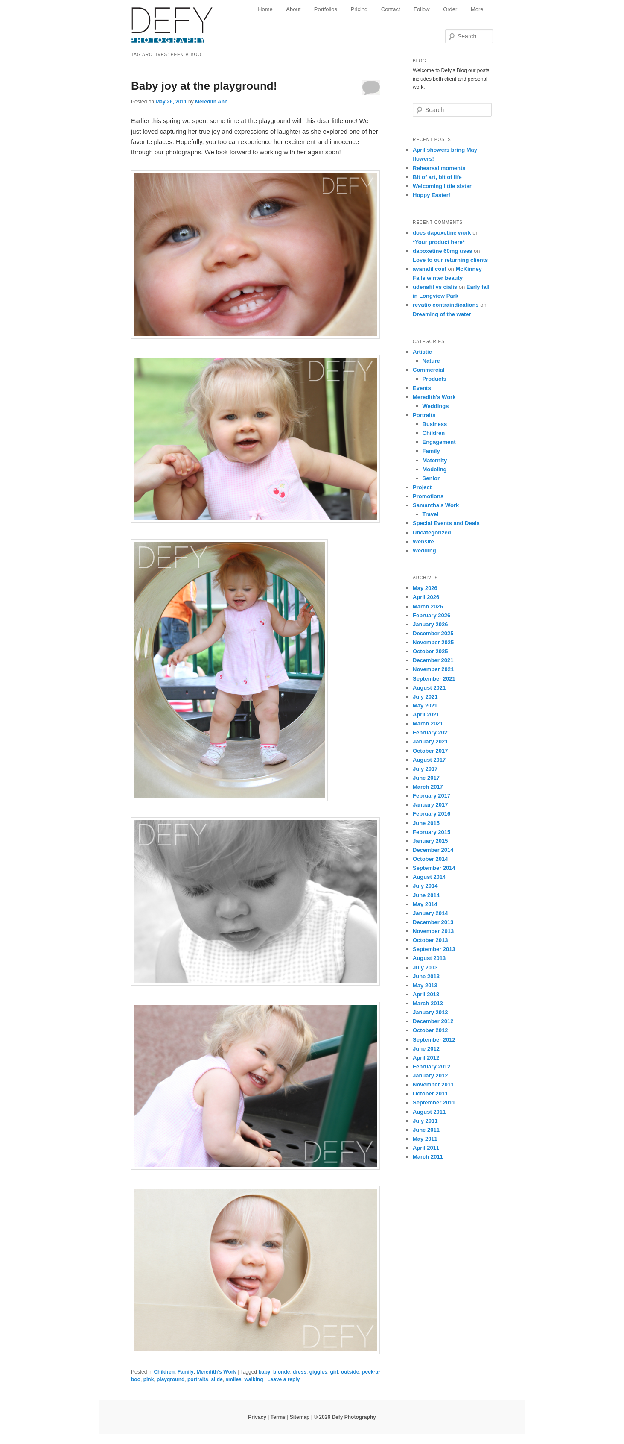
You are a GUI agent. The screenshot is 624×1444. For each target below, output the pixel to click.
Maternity (435, 460)
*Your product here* (439, 242)
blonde (281, 1372)
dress (299, 1372)
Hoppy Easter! (431, 195)
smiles (233, 1379)
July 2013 (425, 967)
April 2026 (426, 597)
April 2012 (426, 1057)
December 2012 (433, 1021)
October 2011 (430, 1093)
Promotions (428, 496)
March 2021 (428, 723)
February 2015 (431, 832)
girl (334, 1372)
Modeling (435, 469)
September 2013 (434, 949)
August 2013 (429, 958)
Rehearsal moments (439, 168)
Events (422, 388)
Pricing (359, 9)
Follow (422, 9)
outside (350, 1372)
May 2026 (425, 588)
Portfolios (325, 9)
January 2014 (430, 913)
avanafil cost (429, 269)
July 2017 (425, 769)
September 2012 (434, 1039)
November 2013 (433, 931)
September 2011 (434, 1102)
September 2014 (434, 868)
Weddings (436, 406)
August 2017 (429, 760)
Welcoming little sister (442, 186)
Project (422, 487)
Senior (431, 478)
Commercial (428, 370)
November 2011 (433, 1084)
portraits (197, 1379)
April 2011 (426, 1148)
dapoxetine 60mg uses (442, 251)
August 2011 (429, 1112)
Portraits (424, 415)
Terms (278, 1417)
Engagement (439, 442)
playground (170, 1379)
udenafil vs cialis (435, 287)
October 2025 (430, 651)
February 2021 (431, 732)
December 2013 (433, 922)
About (293, 9)
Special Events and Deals (446, 523)
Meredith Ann (211, 102)
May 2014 (425, 904)
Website (423, 541)
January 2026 (430, 624)
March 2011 (428, 1156)
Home (265, 9)
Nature (431, 361)
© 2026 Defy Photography (345, 1417)
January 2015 (430, 841)
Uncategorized (432, 532)
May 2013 (425, 985)
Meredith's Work (216, 1372)
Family (186, 1372)
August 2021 (429, 687)
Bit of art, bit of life (437, 177)
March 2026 (428, 606)
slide (216, 1379)
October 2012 (430, 1030)
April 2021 (426, 714)
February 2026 (431, 615)
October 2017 (430, 751)
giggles (318, 1372)
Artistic (422, 352)
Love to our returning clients (450, 260)
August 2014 (429, 877)
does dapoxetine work (442, 232)
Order (450, 9)
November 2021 (433, 669)
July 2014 (425, 886)
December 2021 (433, 660)
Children (164, 1372)
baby (264, 1372)
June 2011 (426, 1130)
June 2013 (426, 976)
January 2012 (430, 1075)
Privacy (257, 1417)
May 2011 (425, 1139)
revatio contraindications (446, 305)
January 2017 (430, 804)
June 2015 (426, 823)
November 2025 (433, 642)
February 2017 (431, 795)
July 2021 (425, 696)
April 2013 (426, 994)
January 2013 (430, 1012)
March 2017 (428, 787)
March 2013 (428, 1003)
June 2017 (426, 778)
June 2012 (426, 1048)
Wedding (424, 550)
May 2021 (425, 705)
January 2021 (430, 741)
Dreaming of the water (442, 314)
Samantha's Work (436, 505)
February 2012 (431, 1066)
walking (253, 1379)
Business (435, 424)
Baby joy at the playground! (204, 85)
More (477, 9)
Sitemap (300, 1417)
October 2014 (430, 859)
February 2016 (431, 813)
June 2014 (426, 895)
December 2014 (433, 850)
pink (148, 1379)
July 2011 (425, 1121)
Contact (390, 9)
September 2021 (434, 678)
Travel (431, 514)
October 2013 (430, 940)
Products (434, 379)
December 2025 (433, 633)
